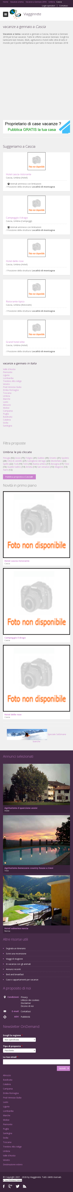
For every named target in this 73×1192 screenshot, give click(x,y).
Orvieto (53, 457)
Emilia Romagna (11, 390)
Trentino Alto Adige (12, 381)
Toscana (7, 393)
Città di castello (14, 460)
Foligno (29, 457)
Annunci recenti (13, 969)
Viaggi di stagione (14, 958)
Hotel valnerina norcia (16, 928)
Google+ (10, 1186)
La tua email (10, 1057)
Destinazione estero (13, 1164)
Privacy (24, 997)
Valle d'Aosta (9, 369)
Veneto (6, 384)
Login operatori (48, 6)
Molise (6, 407)
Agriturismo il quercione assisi (20, 808)
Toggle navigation (5, 14)
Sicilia (5, 422)
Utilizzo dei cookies (30, 1000)
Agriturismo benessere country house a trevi (28, 868)
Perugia (6, 457)
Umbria (6, 396)
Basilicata (7, 416)
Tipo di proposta (13, 1046)
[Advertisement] (35, 82)
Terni (25, 463)
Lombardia (8, 378)
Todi (16, 463)
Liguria (6, 375)
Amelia (29, 466)
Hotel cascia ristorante (18, 174)
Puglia (6, 413)
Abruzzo (7, 404)
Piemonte (7, 372)
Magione (59, 466)
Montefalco (56, 460)
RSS (24, 1186)
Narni (5, 469)
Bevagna (55, 463)
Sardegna (7, 425)
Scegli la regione (13, 1035)
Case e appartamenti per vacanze (22, 979)
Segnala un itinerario (16, 948)
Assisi (18, 457)
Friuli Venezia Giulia (12, 387)
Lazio (5, 401)
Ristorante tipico (15, 301)
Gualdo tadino (14, 466)
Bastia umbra (39, 463)
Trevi (66, 463)
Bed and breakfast (15, 974)
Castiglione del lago (36, 460)
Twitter (17, 1186)
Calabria (7, 419)
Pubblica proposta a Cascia (18, 476)
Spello (6, 463)
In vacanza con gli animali (18, 964)
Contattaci (63, 6)
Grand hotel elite (15, 342)
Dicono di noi (27, 1006)
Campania (8, 410)
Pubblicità (25, 1016)
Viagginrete (32, 13)
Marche (6, 398)
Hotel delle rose (15, 261)
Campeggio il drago (17, 217)
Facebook (4, 1186)
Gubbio (41, 457)
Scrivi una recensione (16, 953)
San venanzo (43, 466)
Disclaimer (26, 1003)
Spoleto (65, 457)
